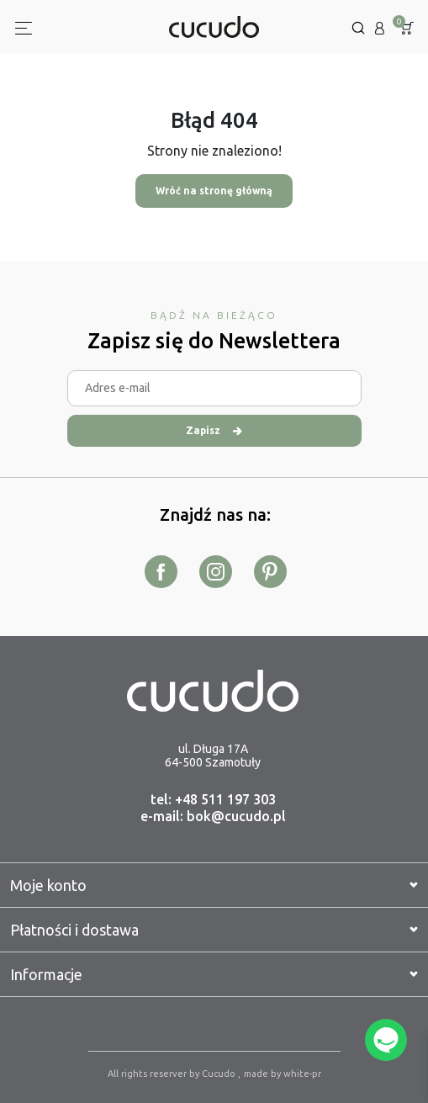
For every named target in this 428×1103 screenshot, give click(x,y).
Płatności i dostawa (214, 929)
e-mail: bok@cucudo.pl (213, 816)
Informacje (214, 974)
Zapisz (214, 430)
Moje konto (214, 885)
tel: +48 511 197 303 (213, 799)
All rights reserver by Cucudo (173, 1074)
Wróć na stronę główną (214, 190)
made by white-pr (282, 1074)
